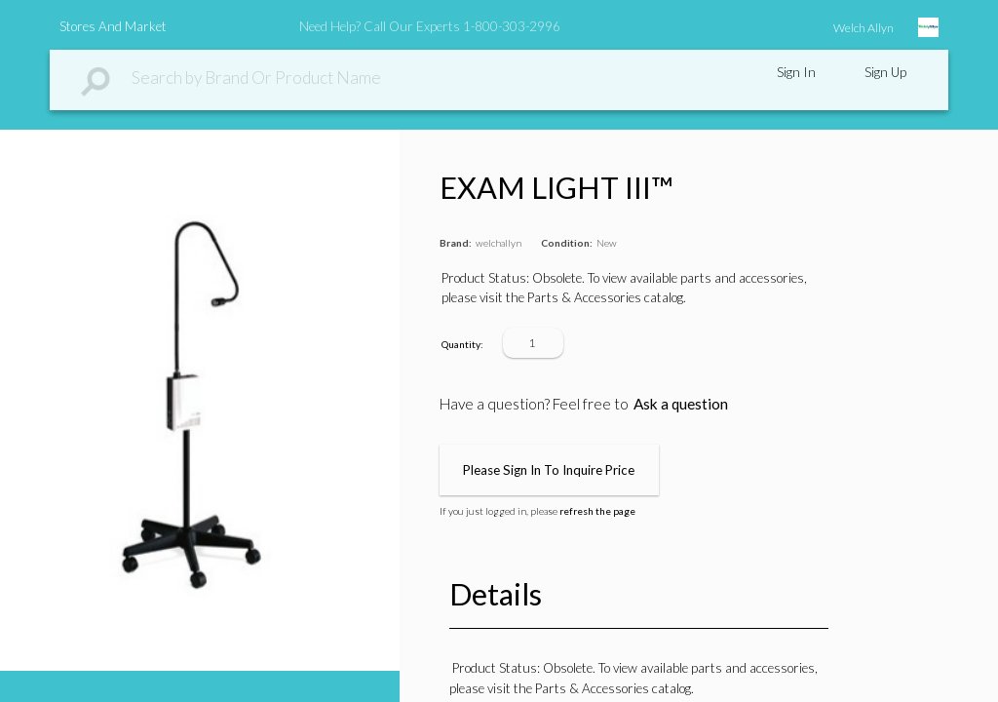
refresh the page (597, 511)
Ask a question (680, 403)
